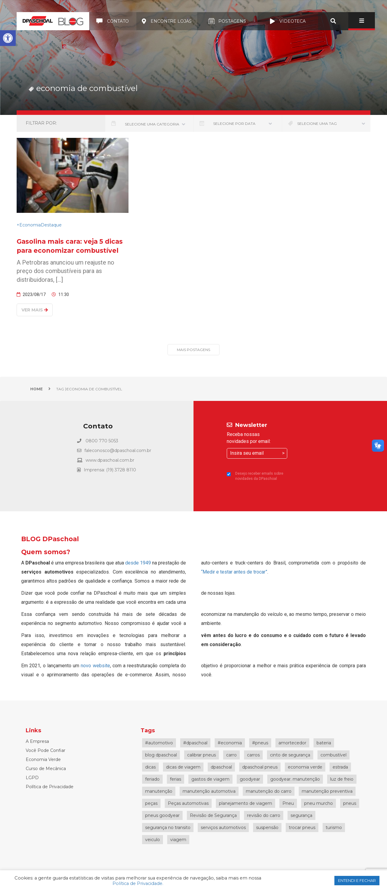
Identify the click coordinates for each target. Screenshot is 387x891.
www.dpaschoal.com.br (110, 460)
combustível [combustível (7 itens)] (333, 755)
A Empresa (37, 741)
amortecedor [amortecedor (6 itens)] (292, 743)
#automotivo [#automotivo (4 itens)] (159, 743)
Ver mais (34, 310)
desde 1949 (138, 563)
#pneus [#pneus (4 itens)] (260, 743)
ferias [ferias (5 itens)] (175, 779)
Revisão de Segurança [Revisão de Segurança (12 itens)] (213, 815)
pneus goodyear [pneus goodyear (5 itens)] (162, 815)
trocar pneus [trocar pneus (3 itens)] (302, 827)
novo (87, 665)
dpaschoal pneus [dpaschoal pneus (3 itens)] (260, 767)
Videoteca (288, 21)
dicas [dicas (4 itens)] (150, 767)
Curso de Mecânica (46, 768)
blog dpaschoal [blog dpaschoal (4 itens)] (161, 755)
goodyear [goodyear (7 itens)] (250, 779)
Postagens (227, 21)
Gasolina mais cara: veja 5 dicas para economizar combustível (70, 246)
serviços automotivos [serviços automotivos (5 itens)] (223, 827)
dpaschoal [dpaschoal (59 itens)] (221, 767)
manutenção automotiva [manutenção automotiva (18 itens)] (209, 791)
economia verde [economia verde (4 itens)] (305, 767)
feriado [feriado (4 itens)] (152, 779)
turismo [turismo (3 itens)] (334, 827)
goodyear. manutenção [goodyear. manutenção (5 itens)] (295, 779)
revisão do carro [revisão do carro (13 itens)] (263, 815)
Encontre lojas (167, 21)
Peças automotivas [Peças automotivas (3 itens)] (188, 803)
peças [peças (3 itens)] (151, 803)
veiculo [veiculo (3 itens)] (152, 839)
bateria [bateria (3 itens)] (324, 743)
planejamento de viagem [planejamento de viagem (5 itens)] (245, 803)
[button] (8, 38)
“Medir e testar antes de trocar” (234, 572)
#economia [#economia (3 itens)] (230, 743)
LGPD (32, 777)
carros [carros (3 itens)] (253, 755)
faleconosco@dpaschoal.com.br (117, 450)
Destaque (51, 225)
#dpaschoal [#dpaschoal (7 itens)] (195, 743)
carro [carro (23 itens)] (231, 755)
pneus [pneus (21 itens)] (349, 803)
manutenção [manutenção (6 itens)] (158, 791)
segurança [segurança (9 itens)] (301, 815)
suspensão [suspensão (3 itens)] (267, 827)
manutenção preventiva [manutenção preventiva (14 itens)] (327, 791)
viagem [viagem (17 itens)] (178, 839)
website (101, 665)
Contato (113, 21)
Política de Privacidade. (137, 883)
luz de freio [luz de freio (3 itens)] (341, 779)
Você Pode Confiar (45, 750)
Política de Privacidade (49, 786)
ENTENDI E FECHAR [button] (357, 880)
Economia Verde (43, 759)
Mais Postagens (193, 349)
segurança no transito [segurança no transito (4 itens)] (167, 827)
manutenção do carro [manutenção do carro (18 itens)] (268, 791)
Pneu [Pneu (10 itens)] (288, 803)
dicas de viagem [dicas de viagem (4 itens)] (183, 767)
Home (36, 389)
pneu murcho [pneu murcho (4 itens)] (318, 803)
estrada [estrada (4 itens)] (340, 767)
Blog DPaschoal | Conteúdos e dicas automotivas (53, 21)
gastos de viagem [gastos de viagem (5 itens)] (210, 779)
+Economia (29, 225)
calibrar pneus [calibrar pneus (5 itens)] (201, 755)
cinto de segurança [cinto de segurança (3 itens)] (290, 755)
